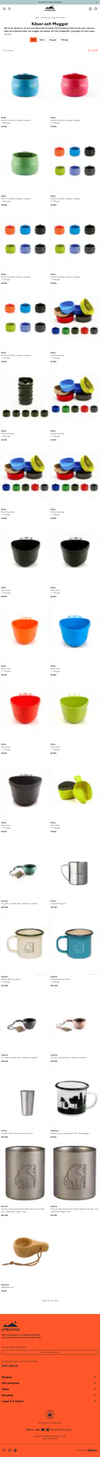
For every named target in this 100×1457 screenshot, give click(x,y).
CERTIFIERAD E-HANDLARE (50, 1423)
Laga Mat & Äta (58, 17)
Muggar (52, 40)
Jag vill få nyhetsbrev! (50, 1352)
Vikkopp (64, 40)
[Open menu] (4, 9)
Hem (37, 17)
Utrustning (45, 17)
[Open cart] (95, 8)
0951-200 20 (10, 1366)
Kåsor (42, 40)
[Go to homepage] (50, 8)
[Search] (9, 8)
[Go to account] (90, 8)
